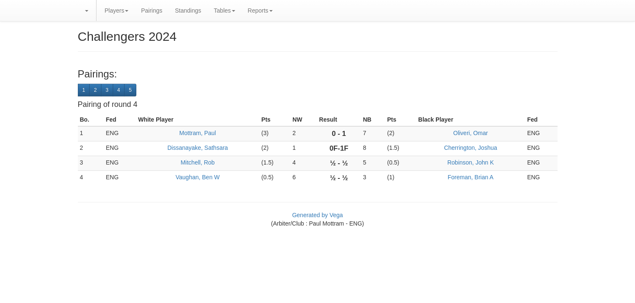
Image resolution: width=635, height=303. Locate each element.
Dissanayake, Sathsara (197, 147)
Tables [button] (224, 10)
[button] (86, 10)
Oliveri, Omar (470, 133)
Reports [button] (260, 10)
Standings (188, 10)
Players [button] (117, 10)
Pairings (151, 10)
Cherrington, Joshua (470, 147)
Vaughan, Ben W (197, 177)
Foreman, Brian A (471, 177)
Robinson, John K (470, 162)
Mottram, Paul (197, 133)
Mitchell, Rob (198, 162)
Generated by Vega (317, 215)
